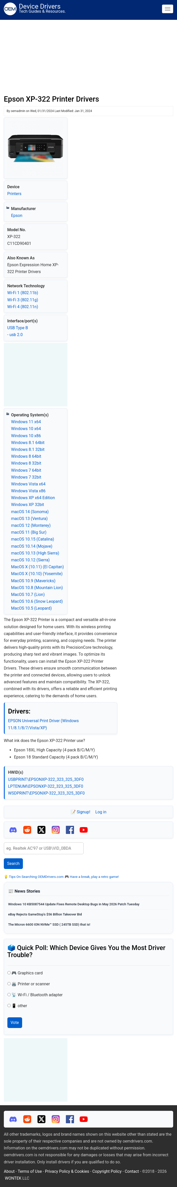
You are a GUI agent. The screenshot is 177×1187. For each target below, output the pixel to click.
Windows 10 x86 (26, 435)
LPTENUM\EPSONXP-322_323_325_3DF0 (45, 786)
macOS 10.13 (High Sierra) (35, 553)
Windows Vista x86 (28, 490)
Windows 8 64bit (26, 456)
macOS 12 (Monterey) (31, 525)
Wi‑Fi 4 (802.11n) (22, 306)
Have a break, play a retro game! (94, 877)
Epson (16, 215)
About (9, 1171)
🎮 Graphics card (26, 973)
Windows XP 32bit (27, 504)
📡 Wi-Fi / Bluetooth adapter (37, 994)
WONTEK (13, 1178)
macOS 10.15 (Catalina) (32, 539)
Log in (100, 812)
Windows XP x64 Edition (33, 497)
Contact (132, 1171)
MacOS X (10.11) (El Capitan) (37, 566)
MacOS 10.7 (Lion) (28, 594)
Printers (14, 193)
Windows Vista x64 (28, 484)
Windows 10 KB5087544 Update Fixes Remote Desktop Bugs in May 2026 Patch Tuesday (73, 904)
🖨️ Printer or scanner (30, 984)
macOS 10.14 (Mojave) (31, 546)
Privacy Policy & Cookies (67, 1171)
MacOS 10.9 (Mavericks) (33, 580)
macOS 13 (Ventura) (29, 518)
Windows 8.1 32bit (28, 449)
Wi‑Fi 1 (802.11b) (22, 292)
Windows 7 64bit (26, 470)
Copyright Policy (107, 1171)
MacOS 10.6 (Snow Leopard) (37, 601)
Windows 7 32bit (26, 477)
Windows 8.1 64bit (28, 442)
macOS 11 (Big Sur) (29, 532)
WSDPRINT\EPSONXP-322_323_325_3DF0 (46, 793)
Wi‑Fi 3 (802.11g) (22, 299)
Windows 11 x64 (26, 421)
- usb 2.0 (15, 334)
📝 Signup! (80, 812)
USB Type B (17, 327)
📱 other (19, 1005)
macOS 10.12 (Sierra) (30, 560)
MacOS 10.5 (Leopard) (31, 608)
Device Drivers (40, 6)
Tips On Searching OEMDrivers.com (36, 877)
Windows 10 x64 (26, 428)
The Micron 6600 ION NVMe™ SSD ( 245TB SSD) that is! (49, 924)
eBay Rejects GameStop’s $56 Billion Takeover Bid (45, 914)
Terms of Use (30, 1171)
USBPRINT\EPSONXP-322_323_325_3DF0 (46, 779)
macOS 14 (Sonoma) (30, 511)
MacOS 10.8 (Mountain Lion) (37, 587)
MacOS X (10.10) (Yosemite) (37, 573)
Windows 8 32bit (26, 463)
